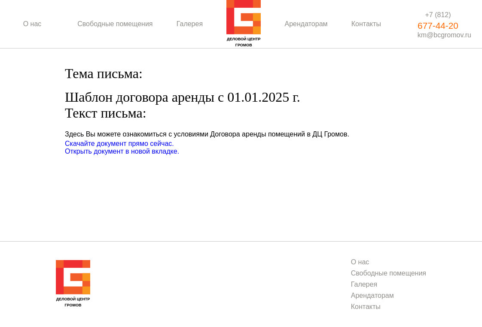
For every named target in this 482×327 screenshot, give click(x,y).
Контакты (366, 23)
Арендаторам (306, 23)
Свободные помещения (115, 23)
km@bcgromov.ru (444, 35)
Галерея (190, 23)
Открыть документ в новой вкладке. (122, 151)
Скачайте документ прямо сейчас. (119, 143)
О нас (32, 23)
